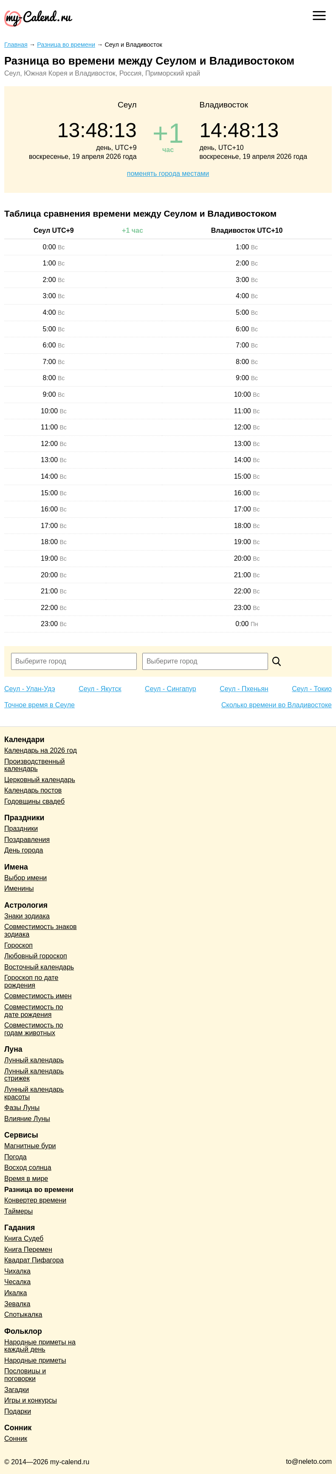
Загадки (16, 1389)
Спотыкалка (23, 1314)
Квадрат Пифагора (34, 1260)
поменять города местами (168, 173)
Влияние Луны (27, 1118)
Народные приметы (35, 1360)
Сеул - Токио (312, 688)
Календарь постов (33, 790)
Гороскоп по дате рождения (31, 981)
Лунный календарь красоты (34, 1093)
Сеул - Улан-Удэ (29, 688)
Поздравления (27, 839)
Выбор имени (25, 877)
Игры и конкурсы (30, 1400)
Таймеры (18, 1211)
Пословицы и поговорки (25, 1374)
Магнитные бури (30, 1145)
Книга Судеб (23, 1238)
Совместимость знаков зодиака (40, 930)
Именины (19, 888)
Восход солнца (27, 1167)
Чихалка (17, 1271)
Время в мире (26, 1178)
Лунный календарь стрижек (34, 1074)
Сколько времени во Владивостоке (276, 705)
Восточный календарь (39, 967)
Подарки (17, 1411)
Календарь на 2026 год (40, 750)
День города (23, 850)
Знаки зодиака (27, 916)
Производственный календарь (34, 765)
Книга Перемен (28, 1249)
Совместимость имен (38, 996)
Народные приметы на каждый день (40, 1345)
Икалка (15, 1292)
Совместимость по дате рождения (33, 1010)
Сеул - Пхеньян (244, 688)
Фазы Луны (22, 1107)
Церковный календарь (39, 779)
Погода (15, 1157)
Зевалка (17, 1303)
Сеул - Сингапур (170, 688)
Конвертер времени (35, 1200)
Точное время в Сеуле (39, 705)
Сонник (15, 1438)
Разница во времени (38, 1189)
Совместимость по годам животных (33, 1029)
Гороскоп (18, 945)
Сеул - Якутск (100, 688)
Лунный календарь (34, 1060)
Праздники (21, 828)
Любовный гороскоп (35, 956)
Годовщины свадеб (34, 801)
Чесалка (17, 1281)
